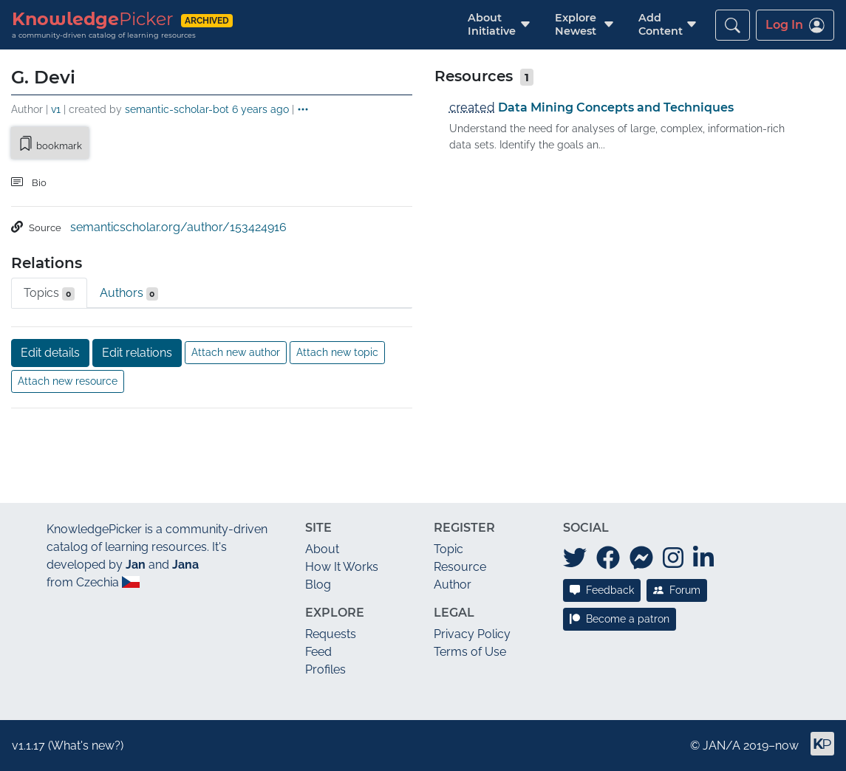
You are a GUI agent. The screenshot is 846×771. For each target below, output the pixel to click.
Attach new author (235, 352)
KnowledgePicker (94, 529)
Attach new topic (337, 352)
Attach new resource (67, 381)
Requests (330, 634)
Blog (318, 585)
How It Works (341, 567)
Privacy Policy (472, 634)
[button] (492, 25)
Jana (185, 565)
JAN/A (721, 746)
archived (207, 20)
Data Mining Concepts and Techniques (616, 107)
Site (318, 528)
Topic (448, 549)
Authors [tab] (129, 293)
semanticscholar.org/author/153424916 (178, 227)
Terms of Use (470, 652)
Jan (136, 565)
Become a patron (619, 619)
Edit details (50, 353)
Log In (795, 25)
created (472, 107)
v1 (56, 109)
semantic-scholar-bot (177, 109)
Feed (318, 652)
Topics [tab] (49, 293)
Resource (460, 567)
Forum (676, 590)
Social (586, 528)
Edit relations (137, 353)
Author (452, 585)
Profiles (325, 669)
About (322, 549)
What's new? (85, 746)
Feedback (602, 590)
